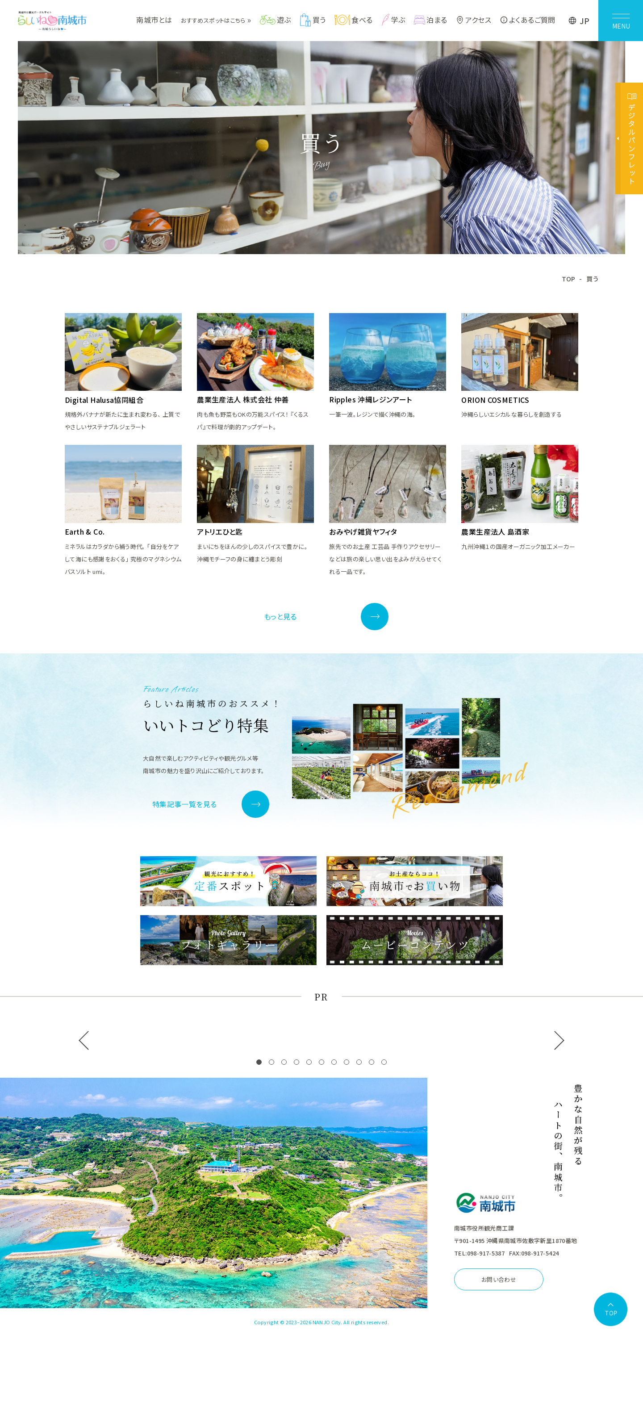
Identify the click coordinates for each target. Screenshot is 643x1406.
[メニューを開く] (620, 21)
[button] (259, 1062)
